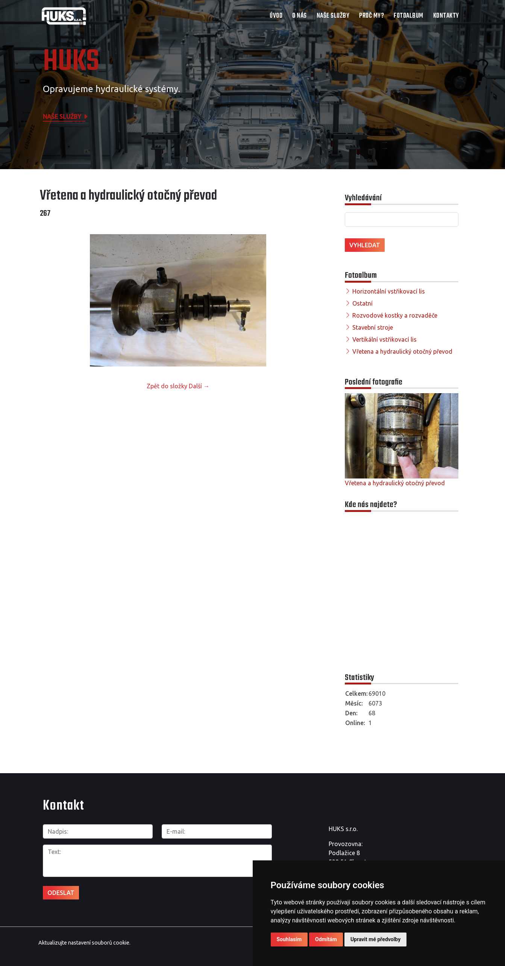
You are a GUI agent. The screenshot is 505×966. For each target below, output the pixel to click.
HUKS (71, 62)
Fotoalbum (408, 16)
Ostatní (362, 303)
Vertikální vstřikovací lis (384, 339)
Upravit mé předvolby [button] (375, 939)
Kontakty (446, 16)
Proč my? (371, 16)
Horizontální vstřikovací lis (388, 291)
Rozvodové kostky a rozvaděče (394, 315)
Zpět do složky (167, 386)
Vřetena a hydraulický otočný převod (402, 351)
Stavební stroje (372, 327)
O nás (299, 16)
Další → (199, 386)
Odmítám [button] (326, 939)
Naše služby (333, 16)
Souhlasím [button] (289, 939)
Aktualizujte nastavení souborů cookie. (84, 943)
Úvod (276, 16)
